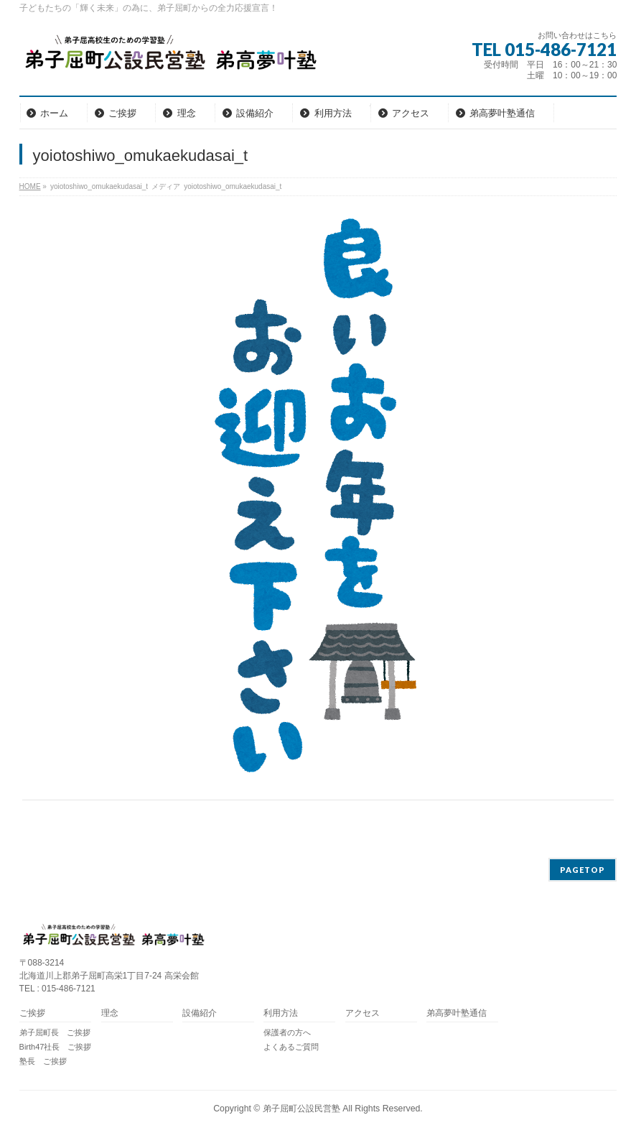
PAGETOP (582, 869)
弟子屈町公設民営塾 (301, 1109)
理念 (109, 1013)
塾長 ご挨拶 (43, 1061)
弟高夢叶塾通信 (456, 1013)
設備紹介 (199, 1013)
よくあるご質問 (291, 1046)
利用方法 (280, 1013)
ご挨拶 (32, 1013)
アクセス (362, 1013)
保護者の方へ (287, 1032)
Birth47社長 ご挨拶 (55, 1046)
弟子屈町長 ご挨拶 (54, 1032)
